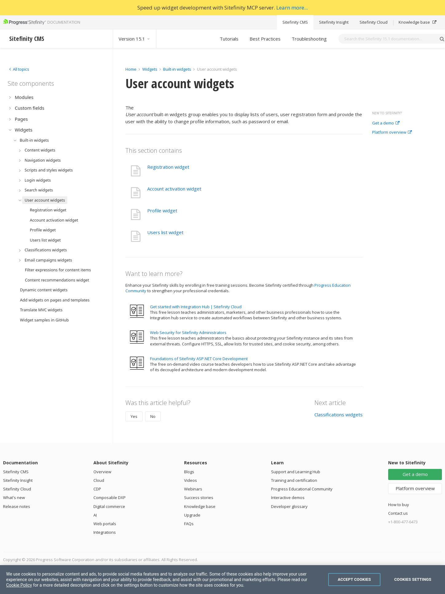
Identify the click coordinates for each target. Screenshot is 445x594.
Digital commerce (109, 506)
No (153, 416)
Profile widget (162, 210)
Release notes (16, 506)
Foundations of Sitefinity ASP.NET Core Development (199, 358)
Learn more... (292, 7)
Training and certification (294, 480)
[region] (222, 579)
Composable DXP (109, 497)
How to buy (398, 504)
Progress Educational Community (302, 489)
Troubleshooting (309, 39)
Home (130, 69)
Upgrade (192, 515)
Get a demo (386, 123)
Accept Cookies (354, 579)
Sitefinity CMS (295, 22)
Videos (190, 480)
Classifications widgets (338, 414)
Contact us (398, 513)
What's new (14, 497)
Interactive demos (288, 497)
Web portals (104, 523)
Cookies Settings (412, 579)
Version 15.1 (135, 39)
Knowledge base (417, 22)
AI (95, 515)
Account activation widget (174, 189)
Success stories (198, 497)
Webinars (193, 489)
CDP (97, 489)
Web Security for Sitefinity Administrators (188, 332)
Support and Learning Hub (295, 471)
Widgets (149, 69)
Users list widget (165, 232)
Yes (134, 416)
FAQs (189, 523)
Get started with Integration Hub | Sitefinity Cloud (196, 306)
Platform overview (392, 132)
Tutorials (229, 39)
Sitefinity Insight (334, 22)
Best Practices (265, 39)
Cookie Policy (19, 585)
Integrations (104, 532)
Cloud (98, 480)
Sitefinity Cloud (374, 22)
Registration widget (168, 167)
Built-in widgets (177, 69)
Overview (102, 471)
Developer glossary (289, 506)
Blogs (189, 471)
